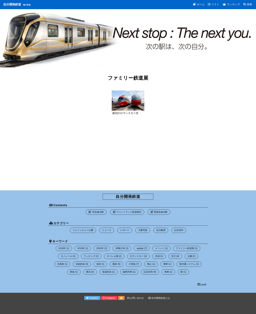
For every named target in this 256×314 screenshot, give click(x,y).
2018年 (62, 248)
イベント (159, 248)
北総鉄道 (80, 264)
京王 (173, 256)
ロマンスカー (137, 256)
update (140, 248)
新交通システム (187, 264)
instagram (109, 298)
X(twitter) (92, 298)
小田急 (132, 264)
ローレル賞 (112, 256)
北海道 (60, 264)
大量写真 (142, 230)
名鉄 (98, 264)
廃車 (165, 264)
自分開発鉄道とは (159, 298)
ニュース (106, 230)
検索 (247, 4)
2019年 (81, 248)
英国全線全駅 (161, 212)
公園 (189, 256)
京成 (157, 256)
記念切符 (178, 230)
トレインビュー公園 (83, 230)
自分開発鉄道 (12, 4)
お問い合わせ (135, 298)
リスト (213, 4)
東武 (88, 271)
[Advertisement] (128, 154)
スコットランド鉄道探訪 (128, 212)
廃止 (149, 264)
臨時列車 (127, 271)
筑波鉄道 (106, 271)
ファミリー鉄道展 (185, 248)
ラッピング (89, 256)
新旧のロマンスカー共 (125, 113)
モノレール (66, 256)
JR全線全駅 (98, 212)
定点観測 (160, 230)
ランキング (231, 4)
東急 (72, 271)
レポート (124, 230)
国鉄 (114, 264)
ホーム (199, 4)
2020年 (100, 248)
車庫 (166, 271)
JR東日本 (120, 248)
